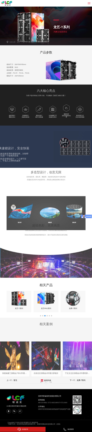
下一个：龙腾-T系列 (77, 380)
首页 (18, 42)
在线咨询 (23, 429)
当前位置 (13, 42)
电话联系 (68, 429)
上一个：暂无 (12, 380)
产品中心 (25, 42)
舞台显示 (32, 42)
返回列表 (47, 380)
